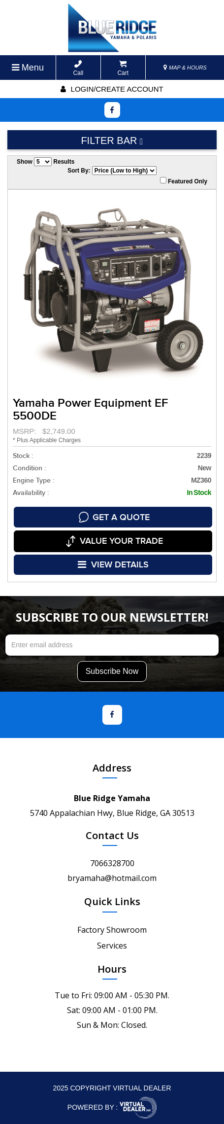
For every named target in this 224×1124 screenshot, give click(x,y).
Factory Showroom (112, 927)
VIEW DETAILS (113, 563)
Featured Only (183, 181)
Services (112, 943)
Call (78, 68)
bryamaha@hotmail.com (112, 876)
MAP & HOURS (185, 67)
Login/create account (112, 89)
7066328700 (112, 861)
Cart (122, 68)
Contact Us (112, 833)
